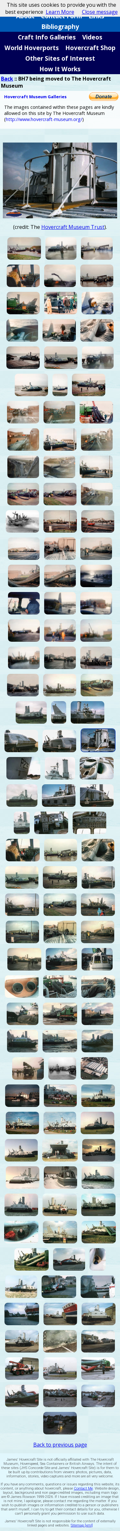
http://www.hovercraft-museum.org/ (44, 119)
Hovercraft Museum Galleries (35, 97)
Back (7, 78)
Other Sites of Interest (60, 58)
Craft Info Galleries (47, 37)
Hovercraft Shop (90, 47)
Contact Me (83, 1488)
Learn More (60, 11)
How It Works (60, 69)
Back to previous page (60, 1444)
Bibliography (60, 26)
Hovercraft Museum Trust (72, 227)
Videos (92, 37)
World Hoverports (31, 47)
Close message (100, 11)
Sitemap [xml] (82, 1525)
